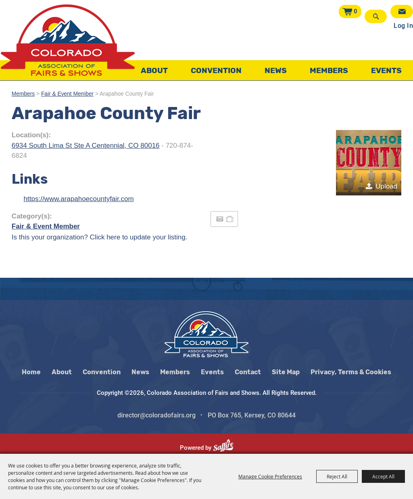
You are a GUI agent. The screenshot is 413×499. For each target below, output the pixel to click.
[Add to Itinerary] (230, 219)
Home (31, 372)
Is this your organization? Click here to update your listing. (100, 237)
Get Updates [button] (401, 11)
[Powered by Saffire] (226, 447)
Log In (403, 25)
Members (329, 70)
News (276, 70)
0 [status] (355, 11)
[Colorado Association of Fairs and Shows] (68, 40)
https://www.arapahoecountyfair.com (79, 199)
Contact (248, 372)
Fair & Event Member (67, 94)
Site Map (286, 372)
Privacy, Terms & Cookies (351, 372)
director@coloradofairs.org (156, 415)
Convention (216, 70)
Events (386, 70)
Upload (386, 186)
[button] (368, 162)
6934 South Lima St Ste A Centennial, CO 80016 (86, 145)
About (154, 70)
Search (376, 16)
